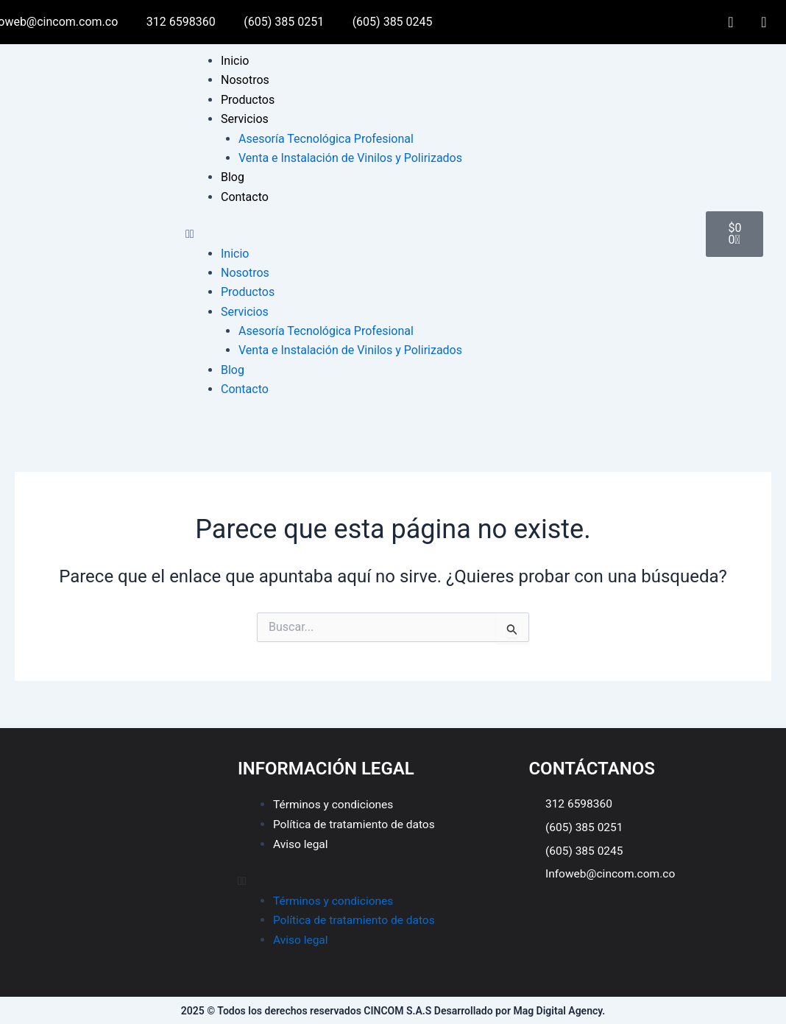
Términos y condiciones (335, 804)
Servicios (245, 119)
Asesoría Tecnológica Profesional (326, 139)
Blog (232, 177)
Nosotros (245, 80)
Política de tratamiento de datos (356, 824)
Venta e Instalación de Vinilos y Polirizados (350, 158)
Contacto (245, 197)
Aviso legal (301, 843)
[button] (438, 234)
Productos (248, 100)
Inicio (235, 61)
